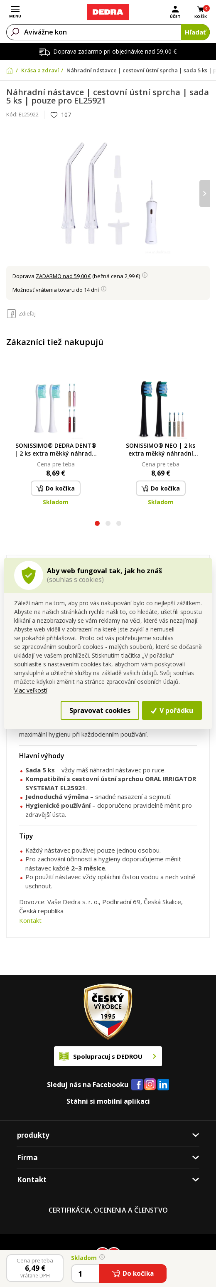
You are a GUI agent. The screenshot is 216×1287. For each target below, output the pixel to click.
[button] (97, 524)
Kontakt (30, 920)
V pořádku (172, 710)
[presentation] (204, 193)
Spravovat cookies (99, 710)
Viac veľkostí (30, 690)
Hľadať (195, 32)
